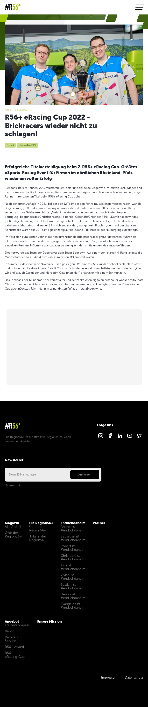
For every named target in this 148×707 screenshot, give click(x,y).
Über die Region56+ (37, 528)
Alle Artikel (13, 527)
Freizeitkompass (17, 625)
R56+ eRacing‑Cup (15, 655)
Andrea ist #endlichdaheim (73, 528)
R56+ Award (14, 647)
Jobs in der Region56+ (37, 538)
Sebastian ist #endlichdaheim (73, 538)
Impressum (109, 677)
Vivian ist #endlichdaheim (73, 576)
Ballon (9, 631)
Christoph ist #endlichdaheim (73, 557)
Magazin (10, 107)
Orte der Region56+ (13, 534)
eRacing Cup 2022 (27, 145)
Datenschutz (13, 485)
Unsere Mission (49, 621)
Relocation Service (13, 639)
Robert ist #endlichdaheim (73, 547)
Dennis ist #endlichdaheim (73, 596)
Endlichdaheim (73, 523)
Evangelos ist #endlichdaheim (73, 605)
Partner (99, 523)
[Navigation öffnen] (138, 7)
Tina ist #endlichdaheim (73, 567)
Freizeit (10, 145)
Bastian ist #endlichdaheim (73, 586)
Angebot (12, 621)
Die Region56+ (41, 523)
